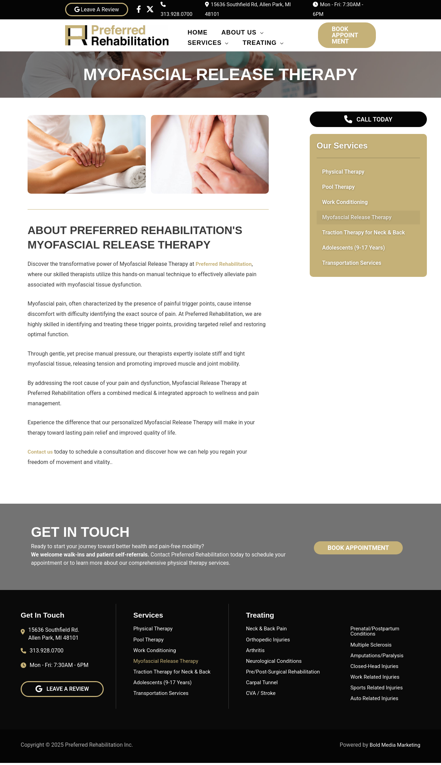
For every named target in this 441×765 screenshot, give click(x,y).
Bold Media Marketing (394, 746)
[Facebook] (138, 9)
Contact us (41, 451)
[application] (260, 31)
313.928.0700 (176, 14)
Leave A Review (96, 9)
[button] (347, 35)
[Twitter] (150, 9)
